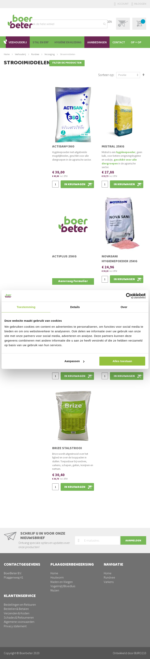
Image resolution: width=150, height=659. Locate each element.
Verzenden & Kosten (16, 613)
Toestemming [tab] (26, 306)
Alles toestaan (122, 361)
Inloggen (140, 3)
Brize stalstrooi (67, 452)
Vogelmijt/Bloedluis (62, 570)
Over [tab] (124, 306)
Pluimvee (110, 570)
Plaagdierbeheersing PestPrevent (125, 579)
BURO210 (140, 653)
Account (123, 3)
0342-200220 (21, 575)
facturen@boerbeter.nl (18, 583)
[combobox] (64, 24)
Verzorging (50, 65)
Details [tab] (75, 306)
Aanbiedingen (112, 583)
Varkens (109, 566)
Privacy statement (15, 626)
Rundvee (35, 65)
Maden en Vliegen (61, 566)
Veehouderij (20, 65)
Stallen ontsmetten (62, 587)
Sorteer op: (106, 78)
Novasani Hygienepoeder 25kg (119, 263)
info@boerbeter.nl (15, 579)
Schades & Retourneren (19, 617)
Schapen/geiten (114, 575)
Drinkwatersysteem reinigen (67, 583)
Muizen (54, 575)
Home (7, 65)
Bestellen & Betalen (16, 609)
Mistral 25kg (113, 150)
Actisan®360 (63, 150)
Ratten (54, 579)
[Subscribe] (133, 525)
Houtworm (57, 562)
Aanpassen (74, 361)
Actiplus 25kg (64, 260)
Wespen (55, 592)
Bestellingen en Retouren (20, 604)
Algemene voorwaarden (19, 622)
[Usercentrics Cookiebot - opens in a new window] (129, 296)
